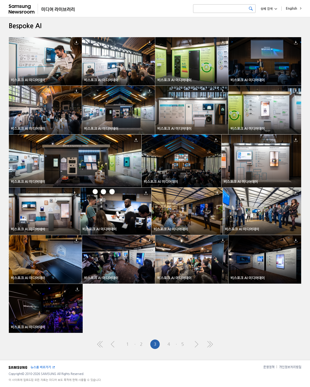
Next (196, 344)
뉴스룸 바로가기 (41, 367)
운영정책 (268, 367)
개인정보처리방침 (290, 367)
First (100, 344)
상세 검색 (266, 8)
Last (210, 344)
